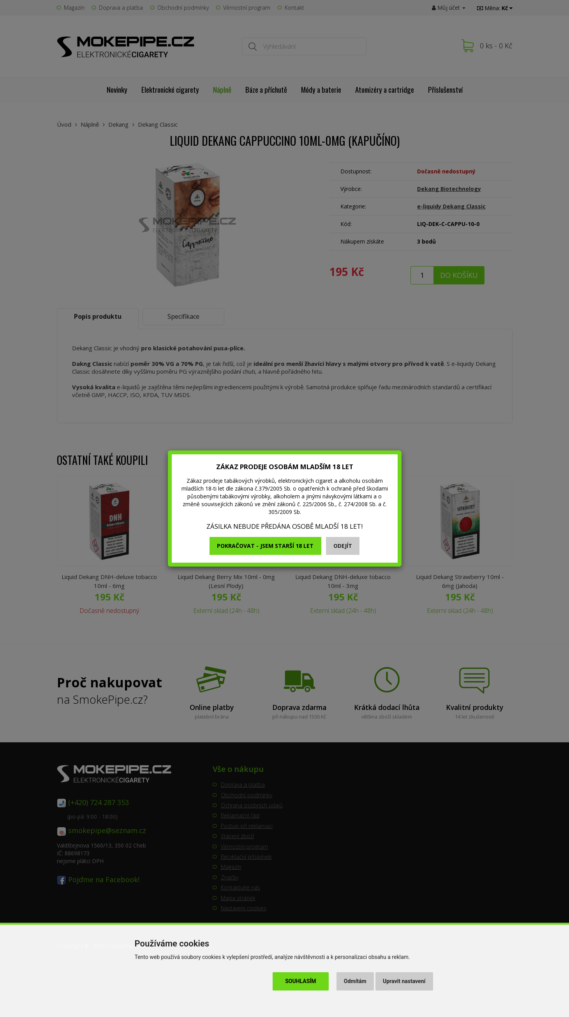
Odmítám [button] (355, 981)
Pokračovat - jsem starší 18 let (265, 545)
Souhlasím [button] (300, 981)
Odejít (342, 545)
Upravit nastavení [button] (404, 981)
